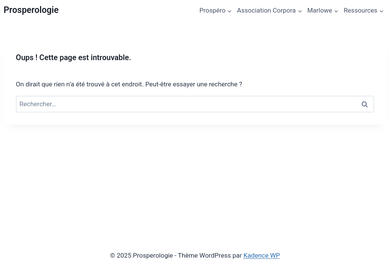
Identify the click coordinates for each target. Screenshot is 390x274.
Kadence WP (261, 255)
